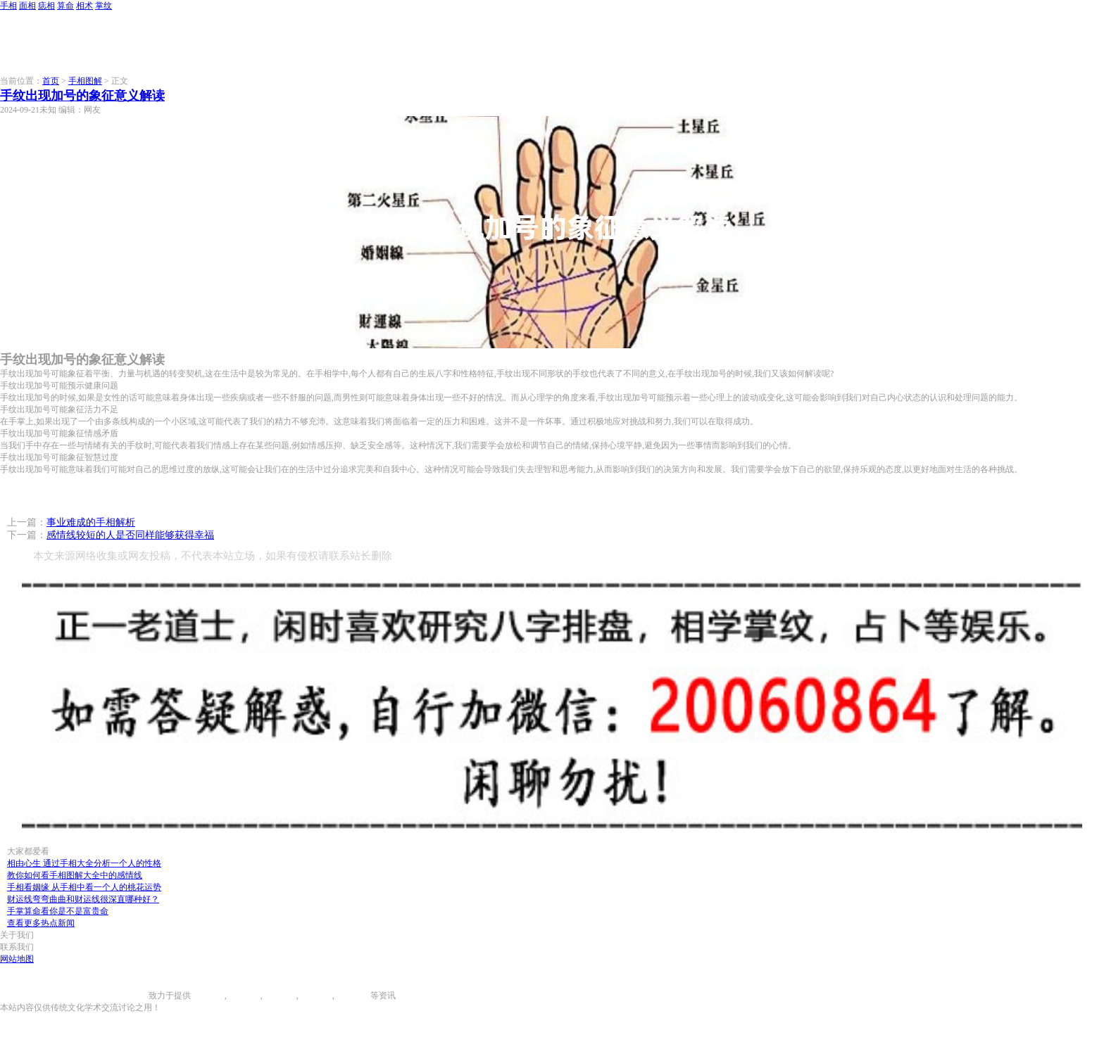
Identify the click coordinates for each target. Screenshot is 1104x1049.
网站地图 (17, 959)
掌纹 (103, 6)
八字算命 (315, 995)
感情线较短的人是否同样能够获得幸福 (130, 535)
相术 (84, 6)
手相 (8, 6)
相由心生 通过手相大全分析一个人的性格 (84, 863)
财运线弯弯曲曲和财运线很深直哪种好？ (83, 899)
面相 (27, 6)
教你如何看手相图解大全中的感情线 (74, 875)
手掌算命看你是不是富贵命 (57, 911)
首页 (50, 81)
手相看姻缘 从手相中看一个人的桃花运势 (84, 887)
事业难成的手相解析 (90, 522)
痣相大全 (279, 995)
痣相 (46, 6)
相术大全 (353, 995)
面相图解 (244, 995)
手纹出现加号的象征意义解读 (82, 96)
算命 (65, 6)
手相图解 (85, 81)
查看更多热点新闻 (41, 923)
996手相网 (130, 995)
